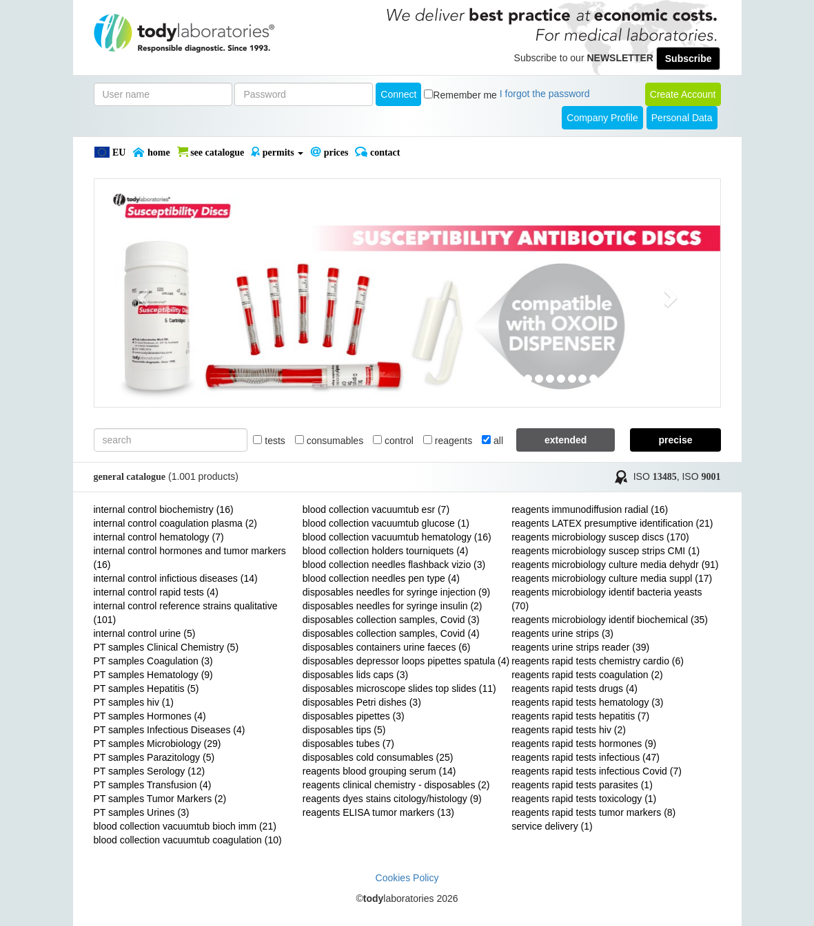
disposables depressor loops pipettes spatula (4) (406, 660)
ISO (655, 476)
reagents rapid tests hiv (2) (568, 729)
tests (269, 440)
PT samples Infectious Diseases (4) (169, 729)
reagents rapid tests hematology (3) (587, 702)
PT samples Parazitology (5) (154, 757)
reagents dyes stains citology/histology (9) (392, 798)
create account (683, 94)
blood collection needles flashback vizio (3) (394, 564)
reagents (447, 440)
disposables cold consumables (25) (378, 757)
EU (110, 152)
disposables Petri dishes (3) (362, 702)
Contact (377, 152)
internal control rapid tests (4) (156, 592)
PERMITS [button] (277, 152)
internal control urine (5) (145, 633)
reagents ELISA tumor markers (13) (378, 812)
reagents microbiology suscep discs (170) (600, 537)
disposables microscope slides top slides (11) (399, 688)
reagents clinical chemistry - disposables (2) (396, 784)
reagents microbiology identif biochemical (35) (609, 619)
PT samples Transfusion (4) (153, 784)
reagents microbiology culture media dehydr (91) (614, 564)
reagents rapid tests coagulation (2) (586, 674)
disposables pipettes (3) (354, 716)
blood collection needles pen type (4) (381, 578)
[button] (141, 293)
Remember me (465, 95)
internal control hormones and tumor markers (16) (190, 557)
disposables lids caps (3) (355, 674)
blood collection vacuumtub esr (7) (376, 509)
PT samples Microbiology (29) (157, 743)
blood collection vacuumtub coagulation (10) (188, 839)
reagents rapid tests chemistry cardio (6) (597, 660)
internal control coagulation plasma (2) (175, 523)
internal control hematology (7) (159, 537)
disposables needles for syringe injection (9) (396, 592)
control (393, 440)
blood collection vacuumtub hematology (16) (397, 537)
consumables (329, 440)
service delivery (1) (551, 826)
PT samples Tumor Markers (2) (160, 798)
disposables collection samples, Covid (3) (391, 619)
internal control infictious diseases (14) (176, 578)
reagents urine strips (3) (562, 633)
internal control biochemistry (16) (164, 509)
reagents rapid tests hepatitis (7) (580, 716)
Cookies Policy (407, 877)
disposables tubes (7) (348, 743)
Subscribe (688, 58)
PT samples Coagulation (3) (153, 660)
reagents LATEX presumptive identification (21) (612, 523)
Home (151, 152)
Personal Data (682, 117)
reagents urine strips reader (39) (580, 647)
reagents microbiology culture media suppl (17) (611, 578)
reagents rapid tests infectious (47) (585, 757)
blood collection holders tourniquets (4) (385, 550)
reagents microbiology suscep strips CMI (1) (605, 550)
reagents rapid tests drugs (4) (574, 688)
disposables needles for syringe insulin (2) (392, 605)
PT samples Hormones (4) (150, 716)
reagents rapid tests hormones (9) (583, 743)
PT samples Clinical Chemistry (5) (166, 647)
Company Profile (602, 117)
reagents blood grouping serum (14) (379, 771)
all (492, 440)
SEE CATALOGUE (211, 152)
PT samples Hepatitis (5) (146, 688)
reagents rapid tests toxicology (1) (583, 798)
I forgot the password (545, 93)
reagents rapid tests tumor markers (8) (593, 812)
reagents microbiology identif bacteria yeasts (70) (606, 599)
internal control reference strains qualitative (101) (186, 612)
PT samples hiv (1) (134, 702)
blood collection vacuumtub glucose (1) (386, 523)
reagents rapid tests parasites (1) (582, 784)
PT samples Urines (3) (142, 812)
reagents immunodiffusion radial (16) (589, 509)
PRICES (329, 152)
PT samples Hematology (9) (153, 674)
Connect (398, 94)
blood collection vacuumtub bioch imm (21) (185, 826)
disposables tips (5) (344, 729)
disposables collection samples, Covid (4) (391, 633)
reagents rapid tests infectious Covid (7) (596, 771)
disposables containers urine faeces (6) (387, 647)
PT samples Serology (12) (149, 771)
